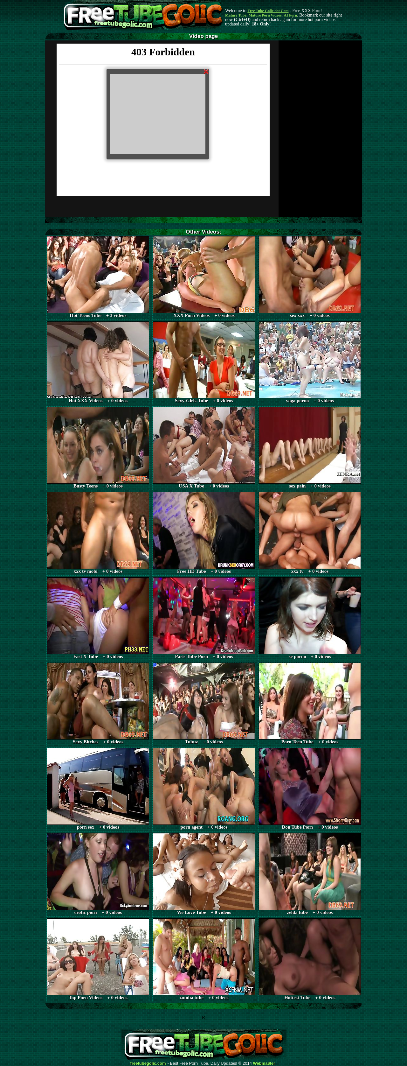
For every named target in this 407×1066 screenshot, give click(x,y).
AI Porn (290, 15)
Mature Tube (235, 15)
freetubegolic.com (148, 1063)
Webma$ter (264, 1063)
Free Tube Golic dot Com (267, 11)
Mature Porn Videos (265, 15)
